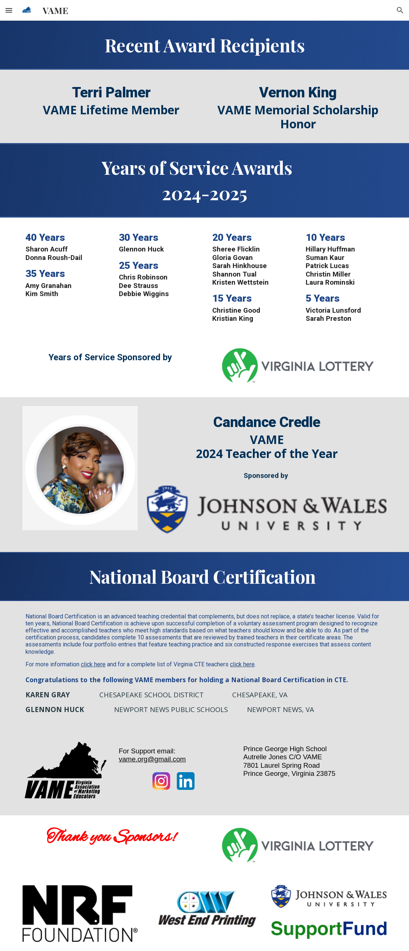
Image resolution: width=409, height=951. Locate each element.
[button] (9, 10)
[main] (205, 45)
